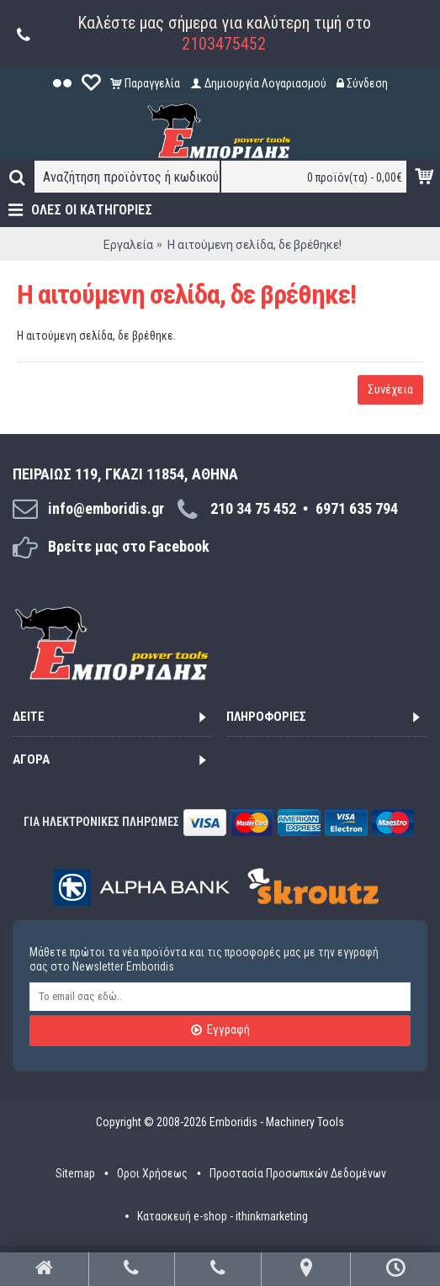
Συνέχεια (390, 389)
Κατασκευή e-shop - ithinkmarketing (222, 1216)
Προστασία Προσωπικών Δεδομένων (297, 1173)
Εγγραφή (220, 1030)
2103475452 (224, 44)
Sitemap (75, 1173)
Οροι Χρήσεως (152, 1173)
